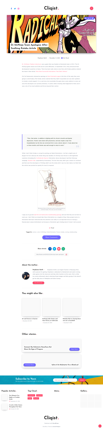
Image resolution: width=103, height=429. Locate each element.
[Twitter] (14, 8)
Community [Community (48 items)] (31, 395)
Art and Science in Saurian (30, 318)
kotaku (62, 232)
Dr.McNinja (43, 232)
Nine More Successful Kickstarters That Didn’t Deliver (51, 71)
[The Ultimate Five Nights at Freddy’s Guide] (5, 397)
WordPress (55, 423)
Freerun (58, 232)
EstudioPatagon (56, 426)
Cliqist (51, 8)
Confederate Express (42, 158)
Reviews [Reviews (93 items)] (36, 398)
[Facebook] (11, 8)
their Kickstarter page (54, 76)
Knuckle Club (31, 160)
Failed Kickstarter (51, 232)
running (67, 232)
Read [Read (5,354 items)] (29, 398)
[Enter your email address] (65, 380)
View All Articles (38, 282)
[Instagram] (18, 8)
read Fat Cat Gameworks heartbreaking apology (48, 215)
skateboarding (73, 232)
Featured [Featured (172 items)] (39, 395)
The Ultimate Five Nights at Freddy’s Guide (14, 397)
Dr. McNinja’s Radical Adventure (31, 64)
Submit (82, 380)
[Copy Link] (51, 254)
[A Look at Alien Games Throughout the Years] (5, 407)
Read (52, 228)
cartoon (35, 232)
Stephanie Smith (38, 269)
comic (38, 232)
